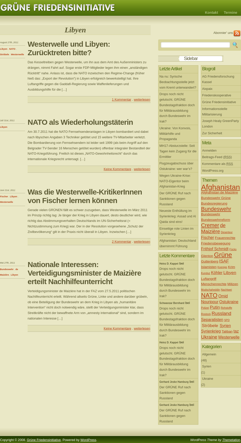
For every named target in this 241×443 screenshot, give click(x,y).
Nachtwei (226, 289)
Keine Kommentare (117, 169)
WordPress (88, 440)
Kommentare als (217, 164)
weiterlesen (142, 99)
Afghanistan (220, 187)
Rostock (206, 313)
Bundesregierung (214, 203)
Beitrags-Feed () (217, 157)
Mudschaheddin (210, 289)
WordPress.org (212, 170)
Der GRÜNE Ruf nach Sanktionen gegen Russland (175, 198)
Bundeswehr (7, 269)
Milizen (232, 284)
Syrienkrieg (211, 331)
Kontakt (211, 13)
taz (236, 331)
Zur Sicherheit (212, 133)
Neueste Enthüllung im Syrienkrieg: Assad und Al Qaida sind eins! (177, 216)
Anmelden (209, 150)
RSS (237, 33)
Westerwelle (17, 54)
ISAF (224, 261)
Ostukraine (228, 302)
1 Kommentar (121, 99)
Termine (230, 13)
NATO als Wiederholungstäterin (80, 122)
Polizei (205, 307)
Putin (215, 307)
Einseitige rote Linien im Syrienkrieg (176, 231)
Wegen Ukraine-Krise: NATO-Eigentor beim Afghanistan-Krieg (175, 181)
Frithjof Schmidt (214, 249)
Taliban (227, 331)
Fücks (232, 249)
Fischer (4, 196)
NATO (12, 49)
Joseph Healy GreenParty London (220, 123)
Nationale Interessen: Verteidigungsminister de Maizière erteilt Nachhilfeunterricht (84, 273)
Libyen (3, 49)
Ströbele (4, 54)
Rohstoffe (226, 307)
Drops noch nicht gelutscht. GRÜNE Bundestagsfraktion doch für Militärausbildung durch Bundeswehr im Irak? (177, 107)
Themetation (231, 440)
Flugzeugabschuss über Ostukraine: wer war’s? (176, 166)
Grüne (223, 254)
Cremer (210, 225)
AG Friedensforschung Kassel (218, 79)
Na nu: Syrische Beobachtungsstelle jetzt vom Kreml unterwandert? (177, 82)
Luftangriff (208, 279)
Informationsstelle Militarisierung (214, 111)
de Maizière (213, 228)
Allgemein (209, 354)
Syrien (225, 326)
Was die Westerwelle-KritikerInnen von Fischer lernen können (85, 196)
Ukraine (209, 337)
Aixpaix (207, 89)
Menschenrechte (213, 284)
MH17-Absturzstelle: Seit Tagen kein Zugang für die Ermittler (178, 151)
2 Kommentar (121, 241)
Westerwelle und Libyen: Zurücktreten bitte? (69, 48)
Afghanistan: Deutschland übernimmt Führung (177, 243)
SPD (227, 320)
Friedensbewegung (215, 243)
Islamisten (209, 267)
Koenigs (222, 267)
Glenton (207, 256)
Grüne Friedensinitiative (57, 8)
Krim (231, 267)
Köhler (216, 273)
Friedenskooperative (216, 95)
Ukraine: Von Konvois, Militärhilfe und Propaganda (175, 133)
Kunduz (205, 273)
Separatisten (212, 320)
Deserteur (227, 232)
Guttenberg (209, 261)
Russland (221, 313)
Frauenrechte (225, 238)
